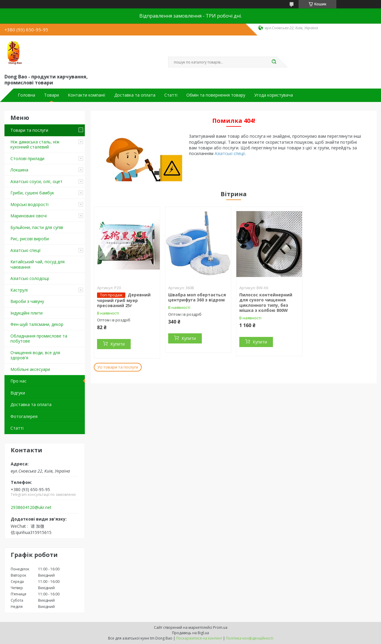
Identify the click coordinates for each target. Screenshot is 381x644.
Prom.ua (220, 627)
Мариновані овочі (28, 216)
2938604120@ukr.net (31, 507)
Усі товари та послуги (117, 367)
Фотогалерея (24, 416)
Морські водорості (29, 204)
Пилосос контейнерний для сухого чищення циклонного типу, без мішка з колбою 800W (265, 302)
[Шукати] (274, 62)
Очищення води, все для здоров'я (35, 355)
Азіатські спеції (25, 250)
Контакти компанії (86, 95)
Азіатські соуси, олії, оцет (36, 181)
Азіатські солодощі (29, 278)
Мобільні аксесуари (30, 369)
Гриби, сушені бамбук (32, 193)
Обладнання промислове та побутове (38, 338)
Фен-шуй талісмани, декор (36, 324)
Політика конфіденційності (249, 638)
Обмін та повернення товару (215, 95)
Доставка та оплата (134, 95)
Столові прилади (27, 158)
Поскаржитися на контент (199, 638)
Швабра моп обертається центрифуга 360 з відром (197, 297)
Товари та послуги (29, 130)
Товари (51, 95)
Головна (26, 95)
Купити (117, 344)
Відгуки (17, 393)
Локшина (19, 170)
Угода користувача (273, 95)
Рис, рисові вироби (29, 239)
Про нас (18, 381)
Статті (170, 95)
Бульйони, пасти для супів (36, 227)
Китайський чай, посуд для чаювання (37, 264)
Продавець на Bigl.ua (190, 632)
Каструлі (19, 290)
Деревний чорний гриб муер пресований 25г (124, 300)
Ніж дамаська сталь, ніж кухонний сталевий (35, 144)
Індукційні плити (26, 313)
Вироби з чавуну (27, 301)
